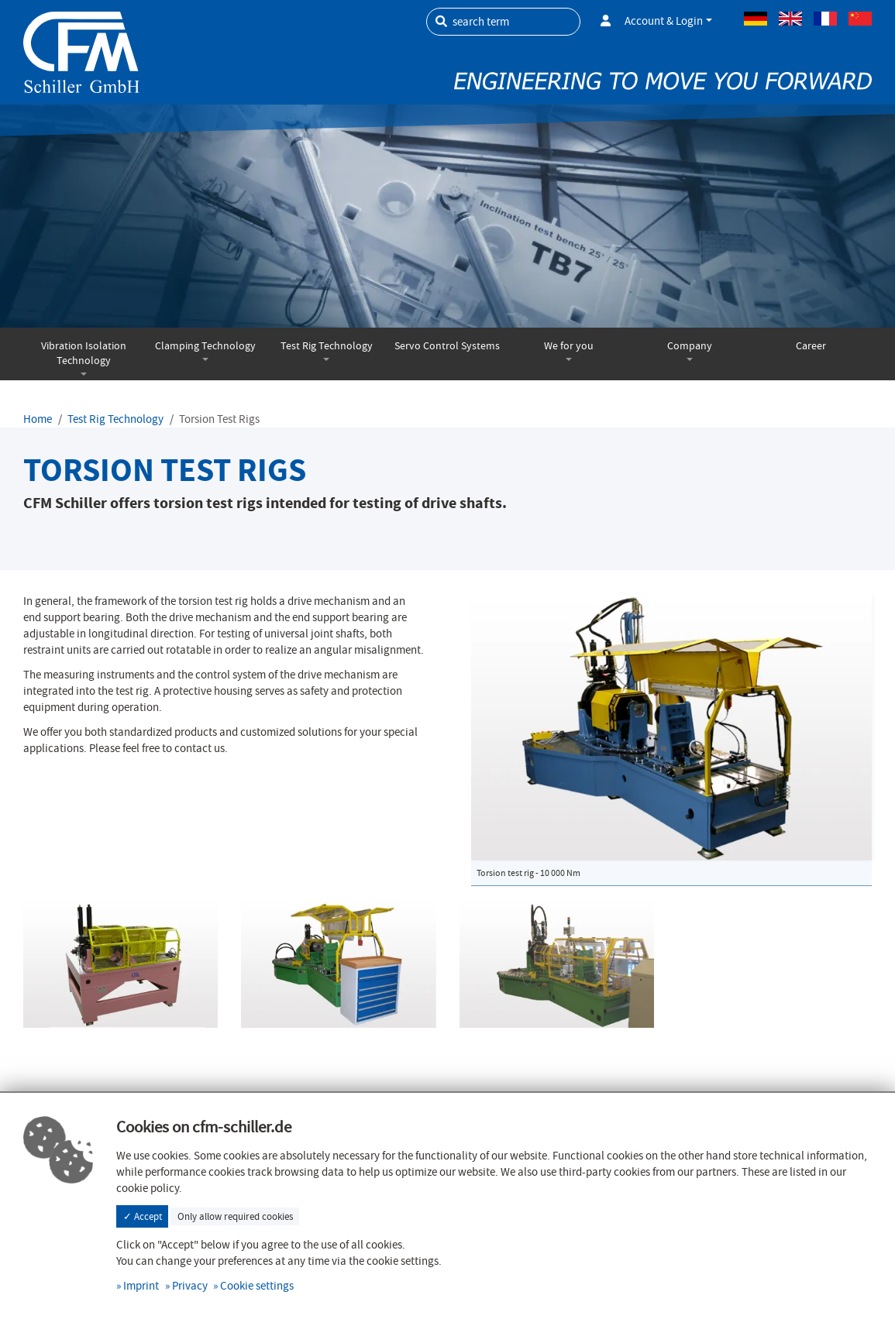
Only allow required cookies (235, 1216)
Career (811, 345)
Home (37, 419)
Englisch (790, 19)
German (755, 19)
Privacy (190, 1285)
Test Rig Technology (327, 345)
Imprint (141, 1285)
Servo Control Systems (447, 345)
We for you (569, 345)
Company (689, 345)
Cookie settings (257, 1285)
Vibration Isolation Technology (83, 353)
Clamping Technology (205, 345)
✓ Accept (142, 1216)
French (825, 19)
